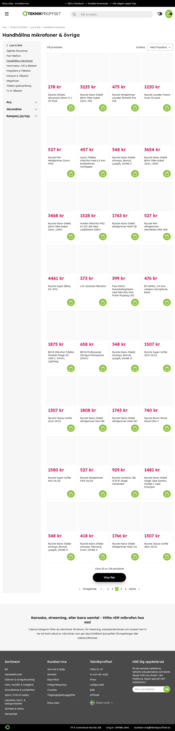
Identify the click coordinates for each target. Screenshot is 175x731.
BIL (6, 669)
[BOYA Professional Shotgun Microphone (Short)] (93, 325)
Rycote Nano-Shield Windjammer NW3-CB (124, 225)
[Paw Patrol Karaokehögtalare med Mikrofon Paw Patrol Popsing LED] (125, 259)
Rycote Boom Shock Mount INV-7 (155, 420)
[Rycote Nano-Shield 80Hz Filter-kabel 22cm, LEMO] (157, 130)
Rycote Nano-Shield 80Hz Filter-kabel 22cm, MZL (91, 97)
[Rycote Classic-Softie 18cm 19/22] (157, 516)
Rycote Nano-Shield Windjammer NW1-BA (92, 420)
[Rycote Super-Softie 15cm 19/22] (157, 325)
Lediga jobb (97, 684)
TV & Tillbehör (14, 90)
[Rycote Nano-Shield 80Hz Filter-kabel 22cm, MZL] (93, 67)
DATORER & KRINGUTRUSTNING (20, 679)
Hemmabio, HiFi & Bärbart (21, 65)
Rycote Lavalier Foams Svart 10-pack (157, 96)
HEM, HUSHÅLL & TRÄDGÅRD (19, 684)
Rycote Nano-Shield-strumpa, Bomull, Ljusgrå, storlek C (124, 160)
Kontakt (51, 674)
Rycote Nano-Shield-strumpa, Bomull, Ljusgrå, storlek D (124, 355)
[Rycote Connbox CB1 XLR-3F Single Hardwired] (125, 451)
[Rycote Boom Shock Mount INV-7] (157, 391)
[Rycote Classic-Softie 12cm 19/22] (61, 391)
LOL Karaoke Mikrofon (93, 286)
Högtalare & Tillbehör (18, 70)
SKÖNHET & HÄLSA (14, 708)
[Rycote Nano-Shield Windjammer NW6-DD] (125, 391)
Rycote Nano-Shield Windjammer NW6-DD (124, 420)
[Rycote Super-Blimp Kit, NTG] (61, 259)
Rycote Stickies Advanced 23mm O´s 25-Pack (60, 97)
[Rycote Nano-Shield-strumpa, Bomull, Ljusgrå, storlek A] (61, 516)
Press (93, 679)
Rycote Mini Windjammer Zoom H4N (59, 160)
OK (167, 689)
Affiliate (94, 695)
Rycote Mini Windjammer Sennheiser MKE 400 (156, 226)
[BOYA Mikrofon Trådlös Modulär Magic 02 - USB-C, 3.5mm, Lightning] (61, 325)
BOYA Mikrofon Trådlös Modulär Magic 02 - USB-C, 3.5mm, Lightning (61, 357)
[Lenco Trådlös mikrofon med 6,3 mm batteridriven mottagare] (93, 130)
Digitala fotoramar (17, 50)
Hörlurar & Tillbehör (17, 75)
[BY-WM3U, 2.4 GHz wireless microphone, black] (157, 259)
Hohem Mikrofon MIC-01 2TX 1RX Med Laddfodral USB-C (93, 226)
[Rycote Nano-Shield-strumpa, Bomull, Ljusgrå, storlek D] (125, 325)
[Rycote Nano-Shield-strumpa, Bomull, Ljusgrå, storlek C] (125, 130)
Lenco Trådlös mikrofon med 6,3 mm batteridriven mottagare (92, 162)
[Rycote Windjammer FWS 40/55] (93, 451)
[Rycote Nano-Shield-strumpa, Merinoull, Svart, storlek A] (93, 516)
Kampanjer (11, 713)
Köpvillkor (53, 679)
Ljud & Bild (35, 27)
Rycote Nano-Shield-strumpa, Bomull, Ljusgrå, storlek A (60, 546)
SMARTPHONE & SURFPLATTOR (20, 689)
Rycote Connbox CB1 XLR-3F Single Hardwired (124, 480)
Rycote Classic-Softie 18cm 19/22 (156, 545)
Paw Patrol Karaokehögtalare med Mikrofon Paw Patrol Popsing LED (123, 291)
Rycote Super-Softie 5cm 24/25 (59, 479)
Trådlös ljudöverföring (18, 85)
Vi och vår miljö (99, 674)
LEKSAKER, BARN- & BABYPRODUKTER (15, 702)
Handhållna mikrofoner (54, 27)
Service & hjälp (56, 669)
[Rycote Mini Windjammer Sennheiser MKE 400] (157, 196)
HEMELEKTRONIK (18, 27)
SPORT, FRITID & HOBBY (17, 695)
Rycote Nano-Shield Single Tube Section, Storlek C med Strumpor (155, 482)
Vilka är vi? (96, 669)
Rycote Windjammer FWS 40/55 (91, 479)
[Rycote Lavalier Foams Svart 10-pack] (157, 67)
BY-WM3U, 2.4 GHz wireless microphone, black (156, 289)
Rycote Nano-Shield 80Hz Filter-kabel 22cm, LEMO (155, 160)
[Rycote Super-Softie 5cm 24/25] (61, 451)
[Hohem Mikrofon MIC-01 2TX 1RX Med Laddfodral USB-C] (93, 196)
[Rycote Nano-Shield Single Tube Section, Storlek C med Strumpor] (157, 451)
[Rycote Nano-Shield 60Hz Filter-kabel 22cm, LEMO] (61, 196)
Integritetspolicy (57, 684)
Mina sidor (8, 3)
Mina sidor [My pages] (53, 702)
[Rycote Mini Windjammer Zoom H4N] (61, 130)
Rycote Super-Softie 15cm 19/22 (155, 354)
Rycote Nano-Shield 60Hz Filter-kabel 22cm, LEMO (59, 226)
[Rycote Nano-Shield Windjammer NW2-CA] (125, 516)
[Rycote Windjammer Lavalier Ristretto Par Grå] (125, 67)
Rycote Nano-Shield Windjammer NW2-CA (124, 545)
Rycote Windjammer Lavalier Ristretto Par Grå (124, 97)
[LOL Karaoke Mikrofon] (93, 259)
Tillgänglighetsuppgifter (61, 695)
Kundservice (22, 3)
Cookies (52, 689)
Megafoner (12, 80)
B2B (92, 689)
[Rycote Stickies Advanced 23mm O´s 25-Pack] (61, 67)
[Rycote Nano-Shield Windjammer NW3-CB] (125, 196)
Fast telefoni (13, 55)
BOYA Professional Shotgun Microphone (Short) (92, 355)
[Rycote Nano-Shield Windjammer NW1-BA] (93, 391)
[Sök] (111, 14)
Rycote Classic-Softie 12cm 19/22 (60, 420)
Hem (4, 27)
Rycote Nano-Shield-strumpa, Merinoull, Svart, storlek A (92, 546)
